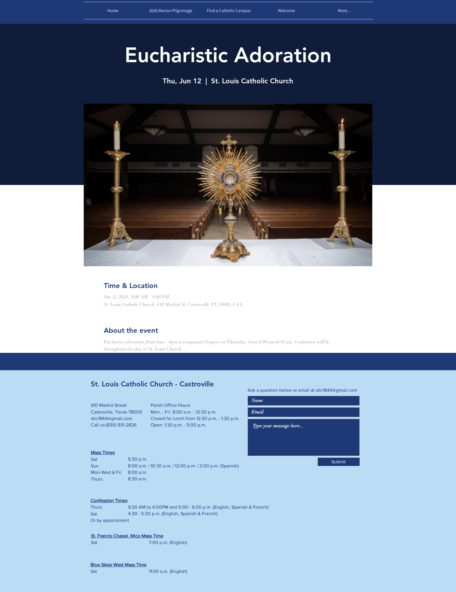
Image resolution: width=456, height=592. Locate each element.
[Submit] (339, 462)
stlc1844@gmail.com (336, 390)
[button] (286, 10)
